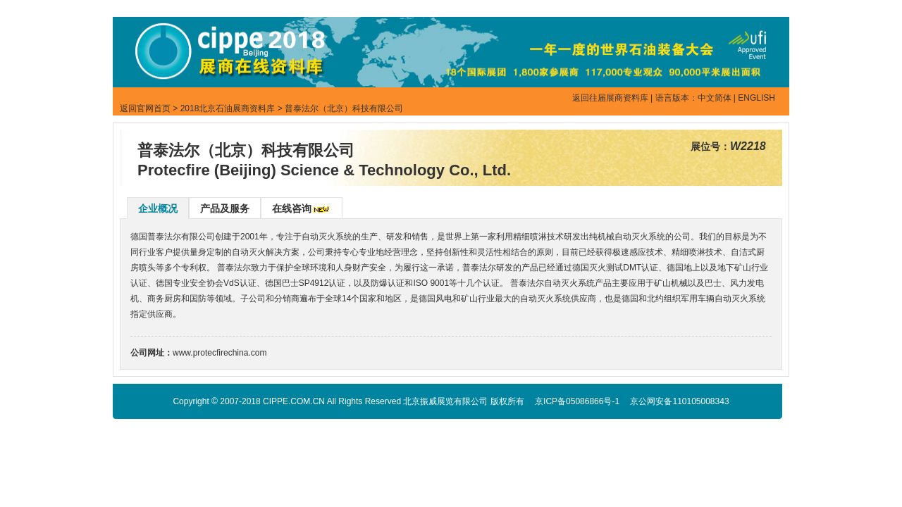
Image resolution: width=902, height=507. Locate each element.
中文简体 (714, 98)
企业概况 (158, 208)
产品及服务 (224, 208)
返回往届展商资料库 (610, 98)
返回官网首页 (145, 108)
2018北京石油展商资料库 (228, 108)
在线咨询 (291, 208)
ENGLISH (756, 98)
